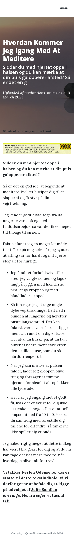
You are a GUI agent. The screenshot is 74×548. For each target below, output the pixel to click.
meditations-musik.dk (43, 92)
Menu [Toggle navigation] (64, 8)
